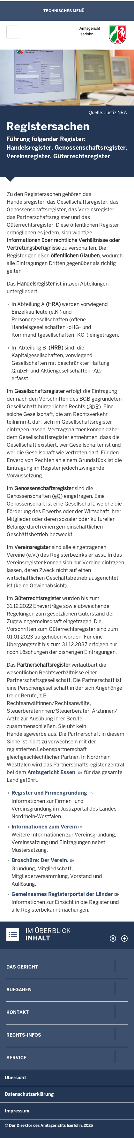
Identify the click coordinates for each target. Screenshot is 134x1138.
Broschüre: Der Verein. (40, 860)
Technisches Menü (64, 10)
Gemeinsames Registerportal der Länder (62, 894)
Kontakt (17, 1012)
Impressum (17, 1111)
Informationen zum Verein (44, 826)
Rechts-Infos (23, 1035)
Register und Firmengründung (49, 792)
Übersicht (15, 1077)
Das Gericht (22, 967)
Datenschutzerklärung (29, 1094)
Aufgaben (19, 990)
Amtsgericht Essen (51, 772)
